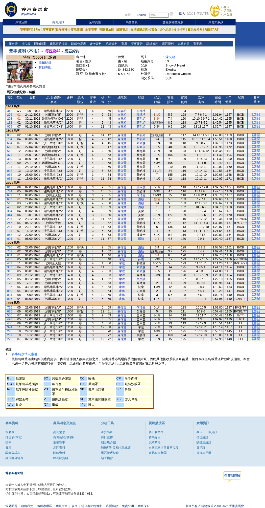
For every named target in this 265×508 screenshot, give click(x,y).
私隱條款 (112, 506)
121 (9, 167)
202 (9, 163)
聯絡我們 (27, 506)
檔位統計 (202, 437)
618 (9, 147)
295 (9, 331)
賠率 (8, 442)
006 (9, 299)
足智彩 (227, 10)
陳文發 (170, 57)
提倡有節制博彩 (91, 506)
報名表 (13, 43)
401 (9, 263)
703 (9, 251)
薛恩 (141, 259)
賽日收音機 (156, 432)
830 (9, 135)
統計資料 (111, 43)
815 (9, 187)
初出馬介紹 (108, 442)
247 (9, 223)
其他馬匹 (45, 67)
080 (9, 291)
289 (9, 275)
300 (9, 159)
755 (9, 307)
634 (9, 255)
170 (9, 283)
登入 (182, 13)
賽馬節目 (155, 437)
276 (9, 114)
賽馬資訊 (58, 22)
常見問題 (203, 13)
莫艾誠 (141, 279)
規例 (74, 506)
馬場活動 (21, 22)
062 (9, 175)
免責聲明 (128, 506)
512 (9, 151)
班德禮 (141, 111)
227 (9, 279)
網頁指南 (62, 506)
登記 (190, 13)
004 (9, 239)
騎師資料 (59, 453)
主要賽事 (91, 29)
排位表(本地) (13, 437)
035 (9, 178)
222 (9, 339)
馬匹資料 (167, 43)
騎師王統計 (203, 442)
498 (9, 319)
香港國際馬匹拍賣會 (143, 29)
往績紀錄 (45, 62)
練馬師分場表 (58, 43)
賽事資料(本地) (30, 29)
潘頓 (141, 199)
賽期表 (197, 43)
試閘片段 (155, 442)
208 (9, 118)
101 (9, 231)
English (141, 14)
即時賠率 (39, 43)
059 (9, 126)
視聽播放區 (106, 29)
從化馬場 (165, 29)
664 (9, 143)
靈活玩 (200, 447)
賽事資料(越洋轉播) (56, 29)
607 (9, 199)
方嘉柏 (122, 111)
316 (9, 271)
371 (9, 155)
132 (9, 122)
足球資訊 (95, 22)
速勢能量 (107, 432)
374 (9, 327)
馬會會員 (132, 22)
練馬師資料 (60, 458)
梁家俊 (141, 147)
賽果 (123, 43)
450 (9, 323)
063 (9, 235)
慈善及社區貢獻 (173, 22)
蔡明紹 (141, 118)
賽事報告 (136, 43)
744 (9, 191)
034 (9, 295)
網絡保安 (143, 506)
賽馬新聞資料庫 (63, 437)
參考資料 (95, 43)
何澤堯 (141, 195)
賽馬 (226, 7)
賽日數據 (107, 437)
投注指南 (179, 29)
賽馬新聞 (77, 29)
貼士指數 (107, 458)
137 (9, 287)
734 (9, 139)
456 (9, 259)
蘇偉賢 (122, 135)
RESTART (211, 29)
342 (9, 111)
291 (9, 219)
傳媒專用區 (203, 453)
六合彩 (227, 14)
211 (9, 227)
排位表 (25, 43)
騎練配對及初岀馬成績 (116, 447)
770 (9, 247)
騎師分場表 (78, 43)
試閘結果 (183, 43)
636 (9, 311)
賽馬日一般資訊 (206, 432)
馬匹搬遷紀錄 (110, 453)
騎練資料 (151, 43)
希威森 (141, 143)
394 (9, 211)
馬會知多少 (215, 22)
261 (9, 335)
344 (9, 215)
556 (9, 315)
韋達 (122, 259)
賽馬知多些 (195, 29)
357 (9, 267)
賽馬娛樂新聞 (158, 453)
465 (9, 207)
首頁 (128, 15)
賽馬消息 (59, 432)
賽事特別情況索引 (24, 354)
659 (9, 195)
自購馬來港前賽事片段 (163, 447)
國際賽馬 (122, 29)
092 (9, 171)
